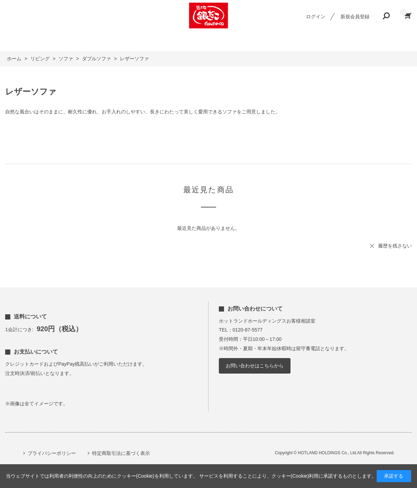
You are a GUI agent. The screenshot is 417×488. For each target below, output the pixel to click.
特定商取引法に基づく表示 (121, 453)
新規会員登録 (354, 16)
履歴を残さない (395, 245)
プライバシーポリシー (52, 453)
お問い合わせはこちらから (255, 365)
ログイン (315, 16)
